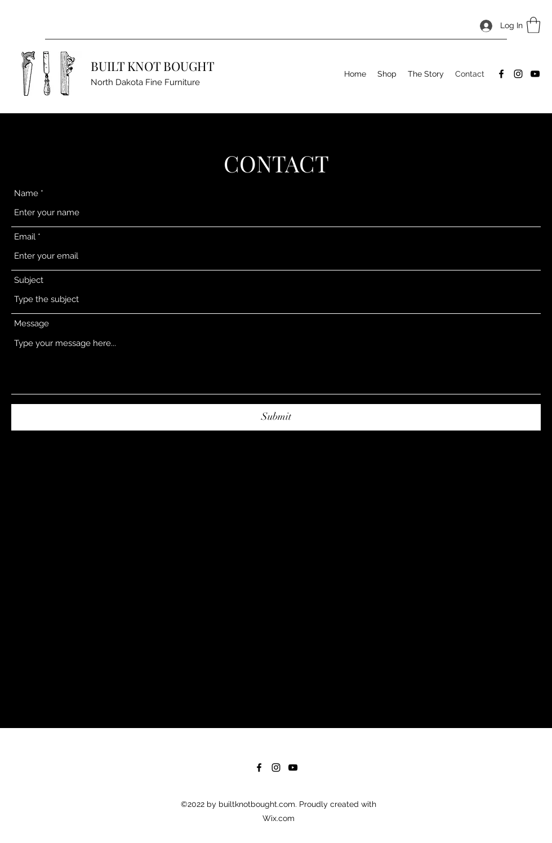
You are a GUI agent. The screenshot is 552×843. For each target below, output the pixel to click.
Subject (28, 280)
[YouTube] (535, 73)
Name (26, 193)
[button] (533, 25)
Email (24, 237)
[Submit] (276, 417)
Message (31, 324)
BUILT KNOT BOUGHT (153, 65)
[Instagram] (518, 73)
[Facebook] (501, 73)
